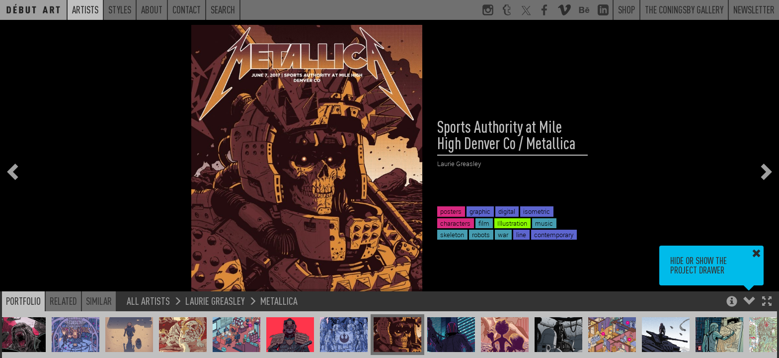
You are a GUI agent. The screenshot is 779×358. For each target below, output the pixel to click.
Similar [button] (99, 300)
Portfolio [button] (23, 300)
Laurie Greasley (215, 300)
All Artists (148, 300)
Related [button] (63, 300)
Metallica (279, 300)
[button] (767, 302)
